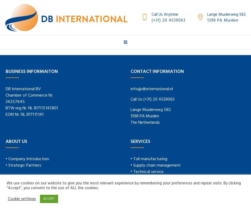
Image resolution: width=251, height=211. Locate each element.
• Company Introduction (27, 159)
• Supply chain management (156, 165)
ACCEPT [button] (49, 199)
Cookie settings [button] (22, 199)
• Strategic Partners (23, 165)
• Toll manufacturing (149, 159)
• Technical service (147, 171)
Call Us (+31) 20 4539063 (153, 99)
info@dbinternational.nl (152, 89)
